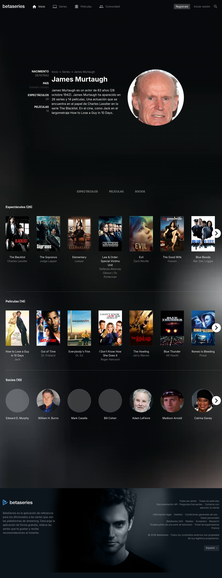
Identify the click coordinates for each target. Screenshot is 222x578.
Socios (140, 191)
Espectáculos (87, 191)
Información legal (162, 514)
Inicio (55, 71)
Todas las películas (209, 501)
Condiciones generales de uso (201, 514)
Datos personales (210, 517)
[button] (17, 406)
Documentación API (167, 504)
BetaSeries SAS (174, 521)
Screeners (201, 521)
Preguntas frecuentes (191, 504)
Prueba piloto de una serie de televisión (171, 524)
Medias (189, 521)
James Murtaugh (84, 71)
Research (214, 521)
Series (66, 71)
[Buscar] (215, 6)
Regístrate (182, 6)
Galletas (178, 514)
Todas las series (187, 501)
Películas (116, 191)
